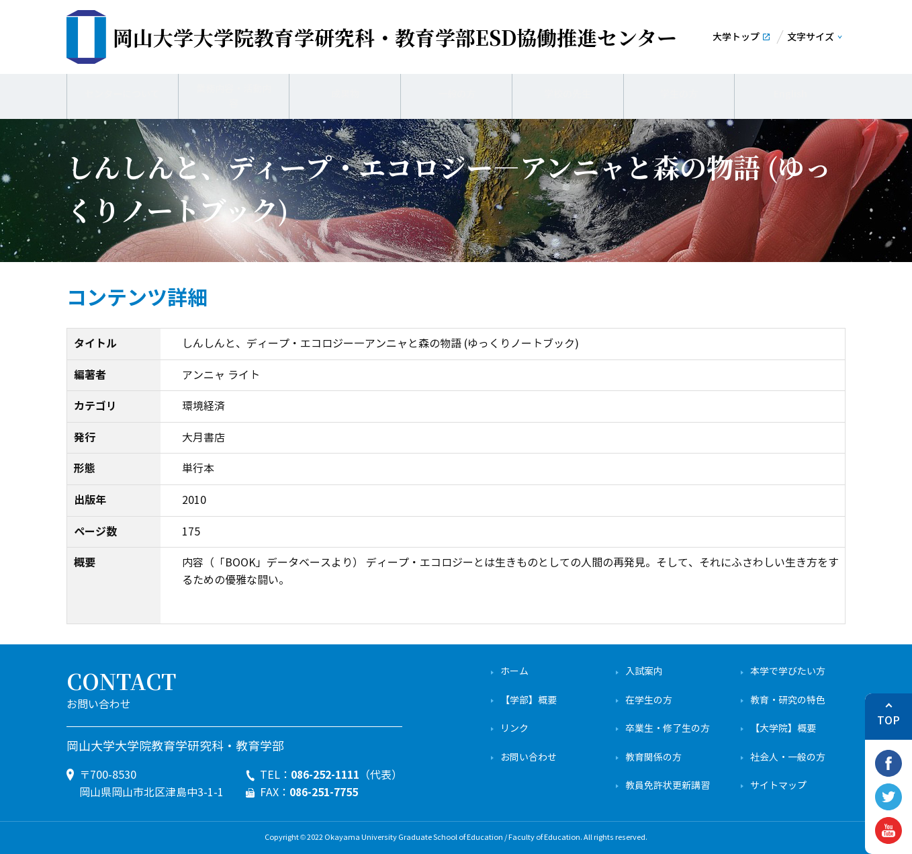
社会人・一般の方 (787, 757)
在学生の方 (648, 700)
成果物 (345, 94)
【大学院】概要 (783, 728)
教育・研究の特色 (787, 700)
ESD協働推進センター (395, 37)
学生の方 (679, 94)
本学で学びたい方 (787, 671)
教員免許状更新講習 (667, 786)
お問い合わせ (528, 757)
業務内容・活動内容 (233, 94)
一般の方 (456, 94)
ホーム (514, 671)
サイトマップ (778, 786)
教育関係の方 (653, 757)
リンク (514, 728)
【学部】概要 (528, 700)
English (790, 94)
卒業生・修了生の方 (667, 728)
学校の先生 (567, 94)
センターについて (122, 94)
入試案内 (644, 671)
